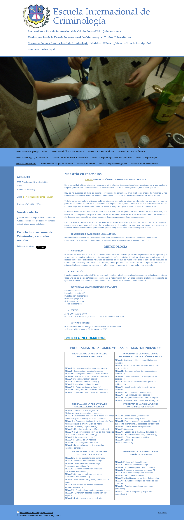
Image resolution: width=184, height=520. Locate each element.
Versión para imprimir (28, 512)
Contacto (89, 179)
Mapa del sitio (46, 512)
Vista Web (162, 512)
